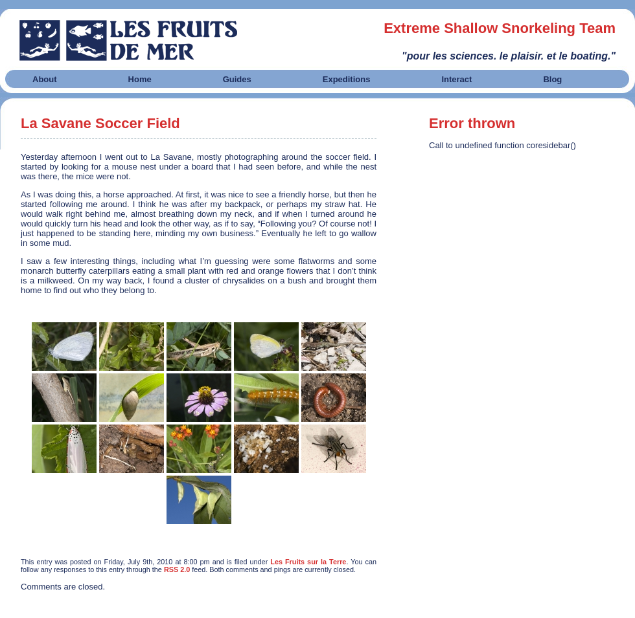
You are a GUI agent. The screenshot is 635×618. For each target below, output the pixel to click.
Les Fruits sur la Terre (308, 562)
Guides (237, 79)
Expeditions (347, 79)
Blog (552, 79)
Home (140, 79)
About (44, 79)
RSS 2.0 (177, 569)
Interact (456, 79)
